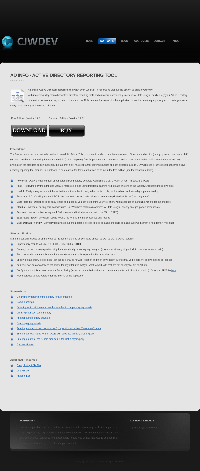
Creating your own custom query (34, 312)
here (173, 270)
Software (107, 41)
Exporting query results (29, 323)
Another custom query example (33, 317)
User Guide (23, 370)
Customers (141, 41)
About (176, 41)
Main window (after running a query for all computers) (45, 296)
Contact (159, 41)
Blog (124, 41)
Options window (25, 344)
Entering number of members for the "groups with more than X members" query (59, 328)
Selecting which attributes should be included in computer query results (54, 307)
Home (89, 41)
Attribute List (23, 375)
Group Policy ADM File (29, 365)
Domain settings (25, 302)
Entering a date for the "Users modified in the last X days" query (50, 339)
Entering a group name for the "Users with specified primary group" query (55, 333)
